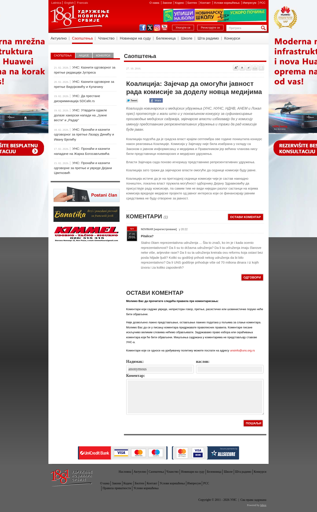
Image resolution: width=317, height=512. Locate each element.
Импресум (250, 2)
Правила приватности (117, 488)
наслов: (203, 362)
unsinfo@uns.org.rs (242, 350)
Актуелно (59, 38)
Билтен (192, 2)
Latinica (56, 2)
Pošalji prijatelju (261, 68)
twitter (150, 27)
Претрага (264, 28)
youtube (164, 27)
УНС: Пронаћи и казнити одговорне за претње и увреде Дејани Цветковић (83, 168)
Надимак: (135, 362)
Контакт (205, 2)
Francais (82, 2)
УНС (80, 17)
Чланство (106, 38)
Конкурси (232, 38)
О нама (154, 2)
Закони (167, 2)
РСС (262, 2)
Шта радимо (208, 38)
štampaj (255, 68)
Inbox (263, 505)
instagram (157, 27)
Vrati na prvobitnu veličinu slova (242, 68)
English (69, 2)
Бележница (166, 38)
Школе (186, 38)
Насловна (125, 471)
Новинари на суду (135, 38)
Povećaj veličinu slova (236, 68)
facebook (142, 27)
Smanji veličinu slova (248, 68)
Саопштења (82, 38)
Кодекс (180, 2)
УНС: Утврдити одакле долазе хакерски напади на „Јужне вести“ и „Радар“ (80, 115)
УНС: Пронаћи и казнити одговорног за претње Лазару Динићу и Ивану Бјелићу (84, 134)
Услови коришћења (227, 2)
